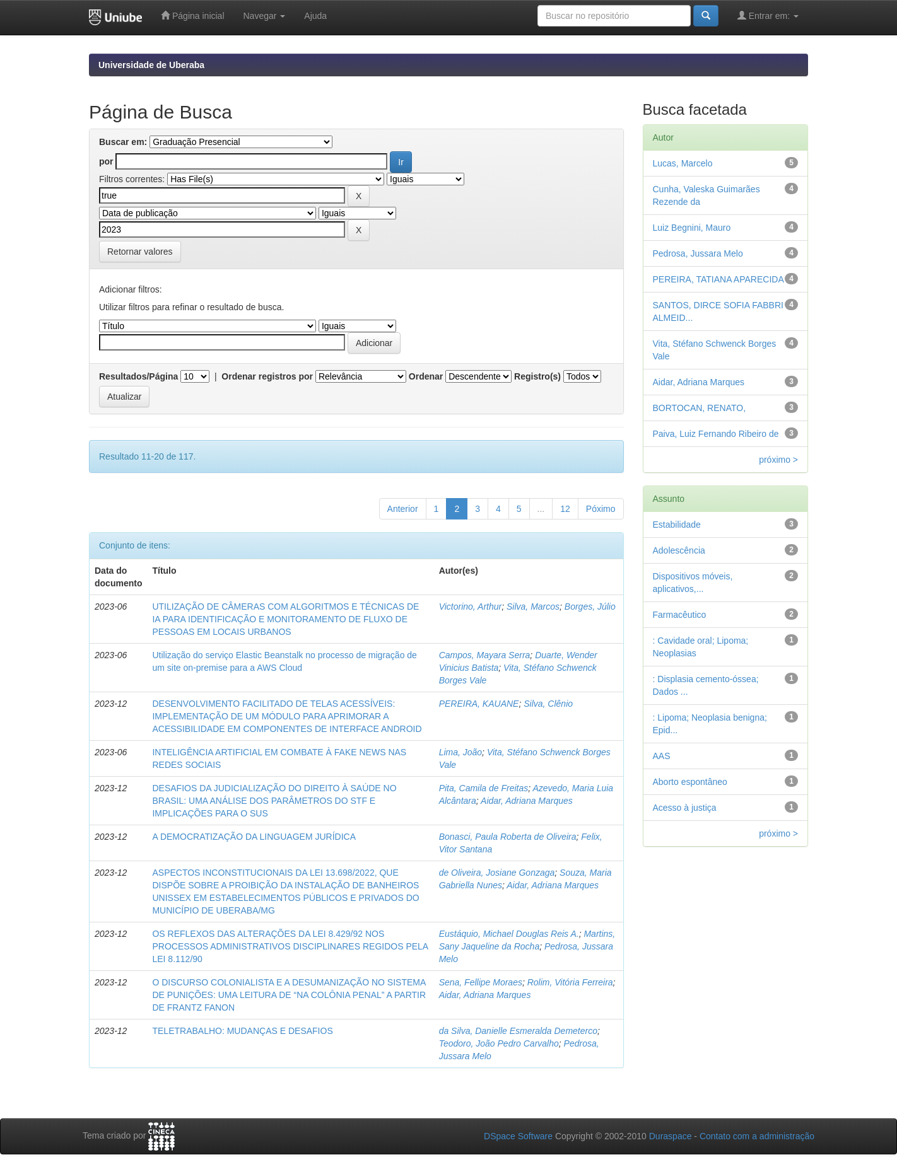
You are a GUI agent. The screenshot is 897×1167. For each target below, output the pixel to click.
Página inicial (192, 15)
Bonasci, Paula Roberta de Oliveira (508, 837)
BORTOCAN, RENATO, (699, 408)
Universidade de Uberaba (151, 65)
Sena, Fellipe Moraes (480, 982)
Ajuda (315, 16)
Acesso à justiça (685, 808)
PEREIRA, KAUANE (479, 704)
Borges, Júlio (590, 606)
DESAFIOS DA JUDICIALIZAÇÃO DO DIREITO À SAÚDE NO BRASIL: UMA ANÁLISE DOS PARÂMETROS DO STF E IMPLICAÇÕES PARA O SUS (274, 800)
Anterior (402, 509)
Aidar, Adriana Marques (527, 801)
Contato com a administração (757, 1136)
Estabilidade (677, 525)
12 (565, 509)
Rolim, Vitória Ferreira (570, 982)
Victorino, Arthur (470, 606)
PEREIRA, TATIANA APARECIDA (718, 279)
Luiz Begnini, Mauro (692, 228)
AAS (662, 756)
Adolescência (679, 550)
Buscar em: (123, 142)
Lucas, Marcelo (683, 163)
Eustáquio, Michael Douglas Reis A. (509, 934)
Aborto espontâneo (690, 782)
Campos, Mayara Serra (485, 655)
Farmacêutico (679, 615)
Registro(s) (537, 376)
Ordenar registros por (267, 376)
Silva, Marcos (533, 606)
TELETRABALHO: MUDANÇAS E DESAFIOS (242, 1031)
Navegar (264, 16)
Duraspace (670, 1136)
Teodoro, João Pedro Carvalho (499, 1043)
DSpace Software (518, 1136)
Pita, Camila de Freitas (484, 788)
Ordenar (426, 376)
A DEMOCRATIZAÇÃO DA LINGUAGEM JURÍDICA (254, 837)
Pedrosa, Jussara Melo (698, 253)
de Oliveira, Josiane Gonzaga (497, 873)
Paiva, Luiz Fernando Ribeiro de (716, 434)
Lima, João (460, 752)
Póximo (601, 509)
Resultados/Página (138, 376)
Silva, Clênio (548, 704)
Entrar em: (768, 15)
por (106, 161)
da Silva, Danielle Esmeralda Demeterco (518, 1031)
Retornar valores (140, 252)
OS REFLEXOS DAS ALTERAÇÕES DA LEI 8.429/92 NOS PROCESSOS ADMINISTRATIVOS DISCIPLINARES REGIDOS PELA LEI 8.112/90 (290, 946)
